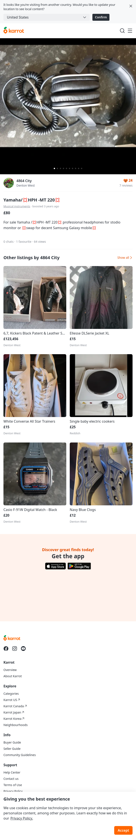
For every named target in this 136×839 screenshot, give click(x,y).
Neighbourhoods (15, 725)
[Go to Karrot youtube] (23, 648)
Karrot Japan (13, 712)
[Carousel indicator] (54, 168)
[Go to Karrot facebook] (6, 648)
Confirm (101, 17)
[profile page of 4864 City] (8, 183)
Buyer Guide (12, 742)
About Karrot (12, 676)
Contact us (11, 779)
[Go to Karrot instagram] (14, 648)
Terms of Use (12, 785)
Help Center (11, 772)
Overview (10, 670)
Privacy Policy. (21, 818)
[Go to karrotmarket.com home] (13, 31)
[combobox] (46, 17)
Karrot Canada (15, 706)
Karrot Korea (13, 719)
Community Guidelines (19, 755)
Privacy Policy (12, 791)
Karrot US (11, 700)
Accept (123, 830)
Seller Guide (12, 749)
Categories (11, 694)
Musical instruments (16, 206)
